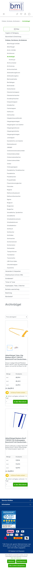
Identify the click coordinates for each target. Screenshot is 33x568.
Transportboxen (12, 251)
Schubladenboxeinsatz (14, 219)
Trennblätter (11, 255)
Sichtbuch (10, 228)
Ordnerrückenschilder (13, 160)
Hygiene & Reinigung (11, 33)
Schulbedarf (9, 278)
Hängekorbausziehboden (14, 118)
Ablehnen (11, 561)
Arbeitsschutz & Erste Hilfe (14, 275)
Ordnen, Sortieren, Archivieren (16, 40)
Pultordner (10, 186)
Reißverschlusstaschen (14, 196)
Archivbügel (11, 56)
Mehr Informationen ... (16, 558)
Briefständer (10, 85)
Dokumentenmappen (13, 92)
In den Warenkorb (20, 402)
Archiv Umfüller (11, 50)
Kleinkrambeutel (11, 144)
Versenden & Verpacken (13, 271)
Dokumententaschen (13, 95)
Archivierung (10, 66)
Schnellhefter (11, 215)
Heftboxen (10, 111)
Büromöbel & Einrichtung (13, 36)
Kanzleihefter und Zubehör (15, 141)
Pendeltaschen (11, 176)
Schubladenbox (11, 225)
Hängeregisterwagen (13, 134)
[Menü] (4, 14)
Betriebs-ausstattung (12, 289)
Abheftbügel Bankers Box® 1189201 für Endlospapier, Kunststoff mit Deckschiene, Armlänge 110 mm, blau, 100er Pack (16, 440)
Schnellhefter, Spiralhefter (15, 212)
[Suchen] (17, 14)
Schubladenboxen (12, 222)
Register (9, 189)
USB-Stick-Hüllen (12, 261)
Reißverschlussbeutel (13, 193)
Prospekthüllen (11, 180)
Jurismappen (11, 137)
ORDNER (9, 147)
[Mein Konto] (25, 14)
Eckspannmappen (12, 102)
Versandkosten (7, 546)
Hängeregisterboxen (13, 128)
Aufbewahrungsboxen (13, 72)
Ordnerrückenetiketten (14, 157)
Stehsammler (11, 248)
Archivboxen (10, 53)
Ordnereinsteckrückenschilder (16, 150)
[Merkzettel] (21, 14)
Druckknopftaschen (13, 98)
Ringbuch (9, 202)
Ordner (9, 163)
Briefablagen (11, 82)
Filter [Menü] (16, 29)
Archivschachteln (12, 69)
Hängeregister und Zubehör (15, 124)
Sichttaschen (11, 238)
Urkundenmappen (12, 264)
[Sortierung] (16, 317)
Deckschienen (11, 89)
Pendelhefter (11, 173)
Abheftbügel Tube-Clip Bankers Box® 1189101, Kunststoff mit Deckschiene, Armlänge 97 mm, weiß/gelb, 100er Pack (16, 357)
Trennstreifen (11, 258)
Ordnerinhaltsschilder (13, 154)
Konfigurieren (21, 561)
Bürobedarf (9, 296)
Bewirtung (8, 293)
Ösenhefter (10, 268)
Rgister (9, 199)
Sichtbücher (10, 232)
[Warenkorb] (29, 14)
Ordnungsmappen (12, 167)
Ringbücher (10, 206)
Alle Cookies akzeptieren (17, 565)
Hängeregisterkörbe (13, 131)
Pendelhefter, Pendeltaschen (15, 170)
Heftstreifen (10, 115)
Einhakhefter (11, 105)
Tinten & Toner (10, 282)
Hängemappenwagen (13, 121)
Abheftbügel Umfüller (13, 43)
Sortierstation (11, 245)
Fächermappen (11, 108)
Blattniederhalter (12, 79)
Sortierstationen (12, 241)
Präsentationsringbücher (14, 183)
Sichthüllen (10, 235)
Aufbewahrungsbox (13, 76)
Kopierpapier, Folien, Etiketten (15, 286)
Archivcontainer (11, 63)
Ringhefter (10, 209)
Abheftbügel (11, 47)
